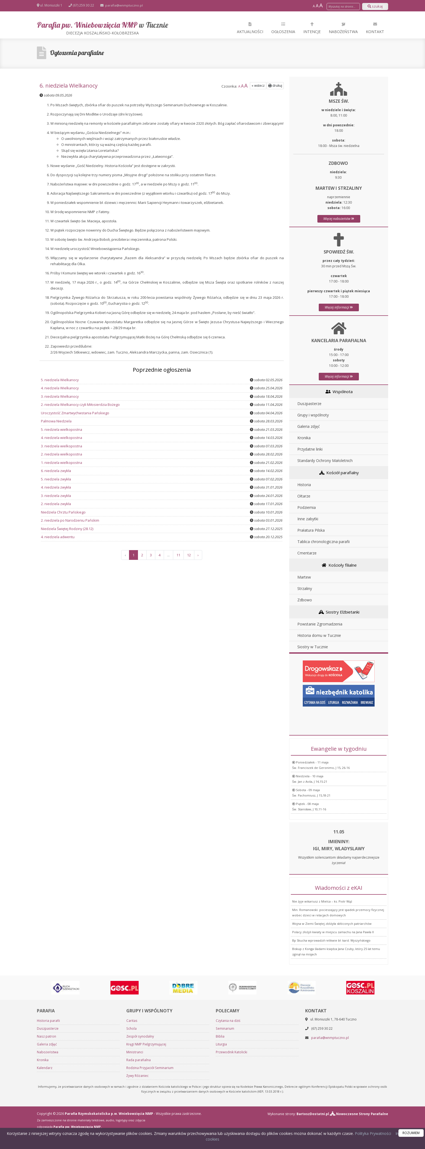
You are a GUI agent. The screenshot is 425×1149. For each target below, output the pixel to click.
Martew (304, 577)
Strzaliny (304, 588)
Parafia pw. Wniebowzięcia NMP (102, 28)
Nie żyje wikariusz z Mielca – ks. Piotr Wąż (322, 963)
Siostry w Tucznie (312, 646)
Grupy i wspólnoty (313, 415)
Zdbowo (304, 599)
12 (189, 555)
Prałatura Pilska (311, 530)
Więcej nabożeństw (338, 218)
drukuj (275, 85)
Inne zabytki (307, 518)
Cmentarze (307, 553)
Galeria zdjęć (308, 426)
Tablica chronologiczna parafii (323, 541)
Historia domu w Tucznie (319, 635)
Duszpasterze (309, 403)
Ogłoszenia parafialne (78, 53)
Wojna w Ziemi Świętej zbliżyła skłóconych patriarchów (332, 985)
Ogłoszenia (283, 27)
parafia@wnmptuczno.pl (123, 5)
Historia (304, 484)
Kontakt (375, 27)
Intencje (312, 27)
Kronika (304, 437)
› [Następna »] (198, 555)
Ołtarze (303, 496)
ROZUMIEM (411, 1133)
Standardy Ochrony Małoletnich (325, 460)
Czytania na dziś (228, 1125)
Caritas (131, 1125)
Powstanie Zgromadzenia (319, 624)
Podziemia (306, 507)
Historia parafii (48, 1125)
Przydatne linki (310, 449)
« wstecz (258, 85)
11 (178, 555)
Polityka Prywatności (372, 1133)
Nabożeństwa (343, 27)
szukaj (375, 6)
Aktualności (250, 27)
